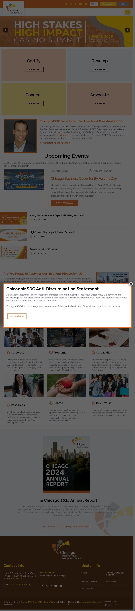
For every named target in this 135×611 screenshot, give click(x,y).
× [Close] (131, 284)
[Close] (18, 316)
